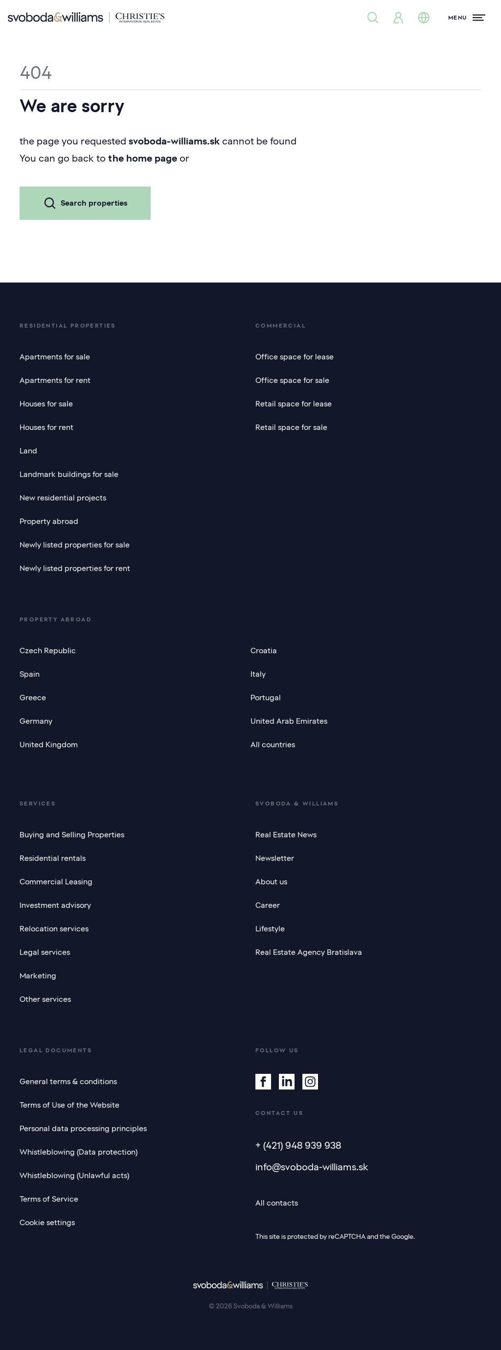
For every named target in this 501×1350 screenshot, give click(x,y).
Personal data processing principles (83, 1128)
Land (28, 451)
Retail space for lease (293, 404)
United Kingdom (49, 744)
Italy (258, 674)
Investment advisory (55, 905)
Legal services (45, 952)
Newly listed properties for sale (75, 545)
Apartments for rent (55, 380)
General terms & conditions (68, 1081)
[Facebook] (263, 1081)
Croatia (263, 650)
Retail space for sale (291, 427)
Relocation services (54, 928)
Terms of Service (49, 1199)
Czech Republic (48, 650)
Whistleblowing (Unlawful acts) (74, 1175)
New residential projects (63, 498)
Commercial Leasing (56, 881)
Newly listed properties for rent (75, 568)
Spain (30, 674)
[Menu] (466, 18)
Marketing (38, 975)
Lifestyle (270, 928)
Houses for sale (46, 404)
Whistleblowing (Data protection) (78, 1152)
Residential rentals (53, 858)
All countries (272, 744)
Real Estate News (286, 834)
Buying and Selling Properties (72, 834)
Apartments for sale (55, 357)
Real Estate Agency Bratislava (308, 952)
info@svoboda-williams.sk (311, 1166)
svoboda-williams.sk (174, 141)
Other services (45, 999)
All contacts (276, 1203)
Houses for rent (46, 427)
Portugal (265, 697)
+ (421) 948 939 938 (298, 1145)
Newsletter (274, 858)
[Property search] (373, 17)
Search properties (85, 203)
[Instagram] (310, 1081)
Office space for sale (292, 380)
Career (267, 905)
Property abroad (49, 521)
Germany (36, 721)
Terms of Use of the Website (69, 1105)
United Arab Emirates (288, 721)
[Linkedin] (287, 1081)
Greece (33, 697)
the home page (142, 158)
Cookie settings (47, 1222)
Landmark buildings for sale (69, 474)
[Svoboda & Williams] (86, 17)
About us (271, 881)
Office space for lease (294, 357)
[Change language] (424, 17)
